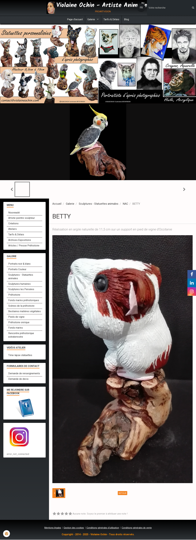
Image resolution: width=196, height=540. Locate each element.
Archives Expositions (19, 240)
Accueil (56, 204)
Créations (13, 223)
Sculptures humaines (19, 284)
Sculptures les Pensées (21, 289)
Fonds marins (15, 328)
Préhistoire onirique (18, 322)
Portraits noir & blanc (19, 264)
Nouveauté (14, 212)
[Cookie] (6, 533)
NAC (125, 204)
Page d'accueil (75, 19)
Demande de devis (18, 379)
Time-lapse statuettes (20, 355)
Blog (126, 19)
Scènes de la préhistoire (21, 306)
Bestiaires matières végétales (24, 311)
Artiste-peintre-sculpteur (21, 218)
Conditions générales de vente (137, 528)
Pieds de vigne (16, 317)
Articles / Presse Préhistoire (23, 245)
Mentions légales (52, 528)
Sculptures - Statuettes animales (98, 204)
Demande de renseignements (24, 373)
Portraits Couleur (17, 269)
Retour (122, 493)
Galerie (91, 19)
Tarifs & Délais (111, 19)
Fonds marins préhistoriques (23, 300)
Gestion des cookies (74, 528)
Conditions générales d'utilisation (103, 528)
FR (141, 7)
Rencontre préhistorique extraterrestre (21, 335)
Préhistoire (14, 295)
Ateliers (12, 229)
